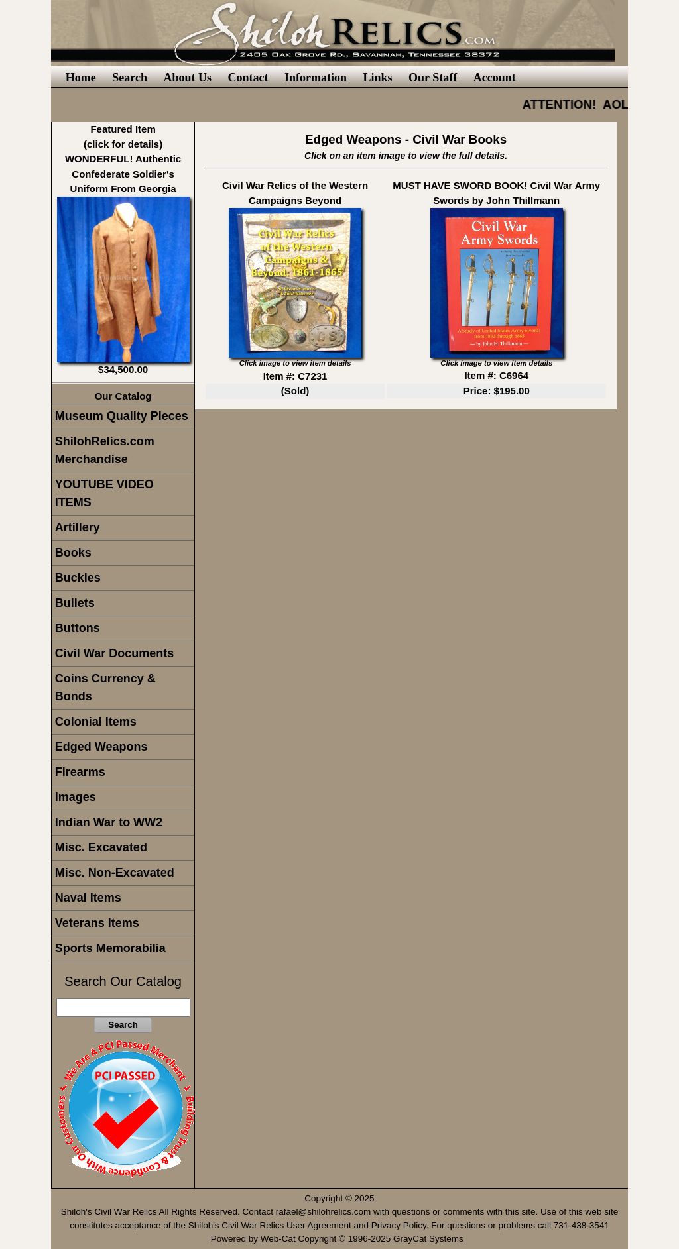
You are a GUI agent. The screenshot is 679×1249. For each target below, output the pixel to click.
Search (129, 77)
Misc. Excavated (101, 847)
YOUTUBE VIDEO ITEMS (104, 493)
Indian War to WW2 (108, 822)
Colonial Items (96, 721)
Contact (247, 77)
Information (315, 77)
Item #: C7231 (295, 376)
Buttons (77, 628)
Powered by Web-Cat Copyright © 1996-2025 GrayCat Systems (340, 1239)
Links (377, 77)
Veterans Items (97, 923)
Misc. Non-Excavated (114, 872)
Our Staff (432, 77)
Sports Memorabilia (110, 948)
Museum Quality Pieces (121, 416)
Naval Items (88, 897)
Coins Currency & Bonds (105, 687)
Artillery (77, 527)
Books (73, 552)
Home (81, 77)
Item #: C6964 (496, 375)
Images (75, 797)
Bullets (75, 603)
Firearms (80, 772)
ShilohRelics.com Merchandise (104, 450)
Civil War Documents (114, 653)
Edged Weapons (101, 746)
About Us (187, 77)
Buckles (78, 577)
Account (494, 77)
